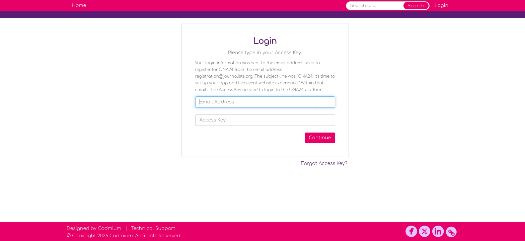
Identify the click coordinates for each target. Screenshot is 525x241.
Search (416, 5)
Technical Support (153, 228)
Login (441, 5)
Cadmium (109, 228)
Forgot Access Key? (324, 163)
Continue (320, 137)
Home (79, 5)
